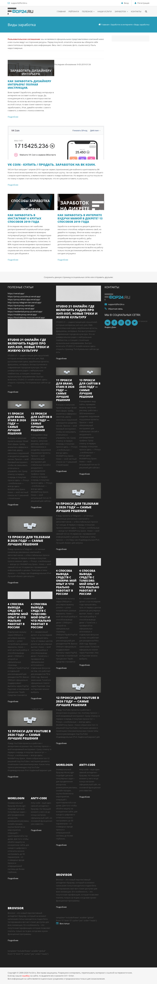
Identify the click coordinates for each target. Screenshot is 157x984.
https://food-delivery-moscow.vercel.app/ (26, 317)
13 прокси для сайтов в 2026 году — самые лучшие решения (41, 422)
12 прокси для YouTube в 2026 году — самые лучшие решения (29, 734)
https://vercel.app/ (16, 293)
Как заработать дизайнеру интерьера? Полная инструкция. (29, 84)
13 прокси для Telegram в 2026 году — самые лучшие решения (29, 540)
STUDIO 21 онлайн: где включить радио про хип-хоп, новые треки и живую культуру (28, 345)
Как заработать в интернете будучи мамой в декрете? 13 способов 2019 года (80, 218)
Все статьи (64, 923)
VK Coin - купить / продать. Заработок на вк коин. (52, 165)
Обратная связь (115, 308)
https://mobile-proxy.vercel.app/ (22, 314)
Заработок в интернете (121, 24)
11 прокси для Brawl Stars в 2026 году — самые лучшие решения (17, 423)
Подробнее (13, 116)
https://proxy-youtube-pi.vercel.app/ (24, 296)
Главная (105, 24)
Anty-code (39, 798)
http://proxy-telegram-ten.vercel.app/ (24, 302)
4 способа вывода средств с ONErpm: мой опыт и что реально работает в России (18, 615)
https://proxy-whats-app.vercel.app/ (24, 299)
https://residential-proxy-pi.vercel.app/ (25, 311)
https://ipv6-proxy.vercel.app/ (21, 308)
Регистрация (143, 3)
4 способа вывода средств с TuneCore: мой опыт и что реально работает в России (41, 615)
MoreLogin (16, 798)
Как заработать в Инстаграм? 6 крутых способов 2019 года (24, 218)
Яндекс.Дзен (110, 327)
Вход (126, 3)
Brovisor (16, 908)
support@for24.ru (19, 3)
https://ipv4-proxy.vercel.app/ (21, 305)
